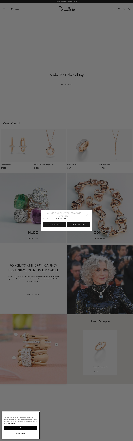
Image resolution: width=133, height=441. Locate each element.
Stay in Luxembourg (78, 224)
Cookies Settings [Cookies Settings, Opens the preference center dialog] (21, 433)
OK (21, 428)
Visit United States (54, 224)
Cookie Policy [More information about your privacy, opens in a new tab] (11, 423)
